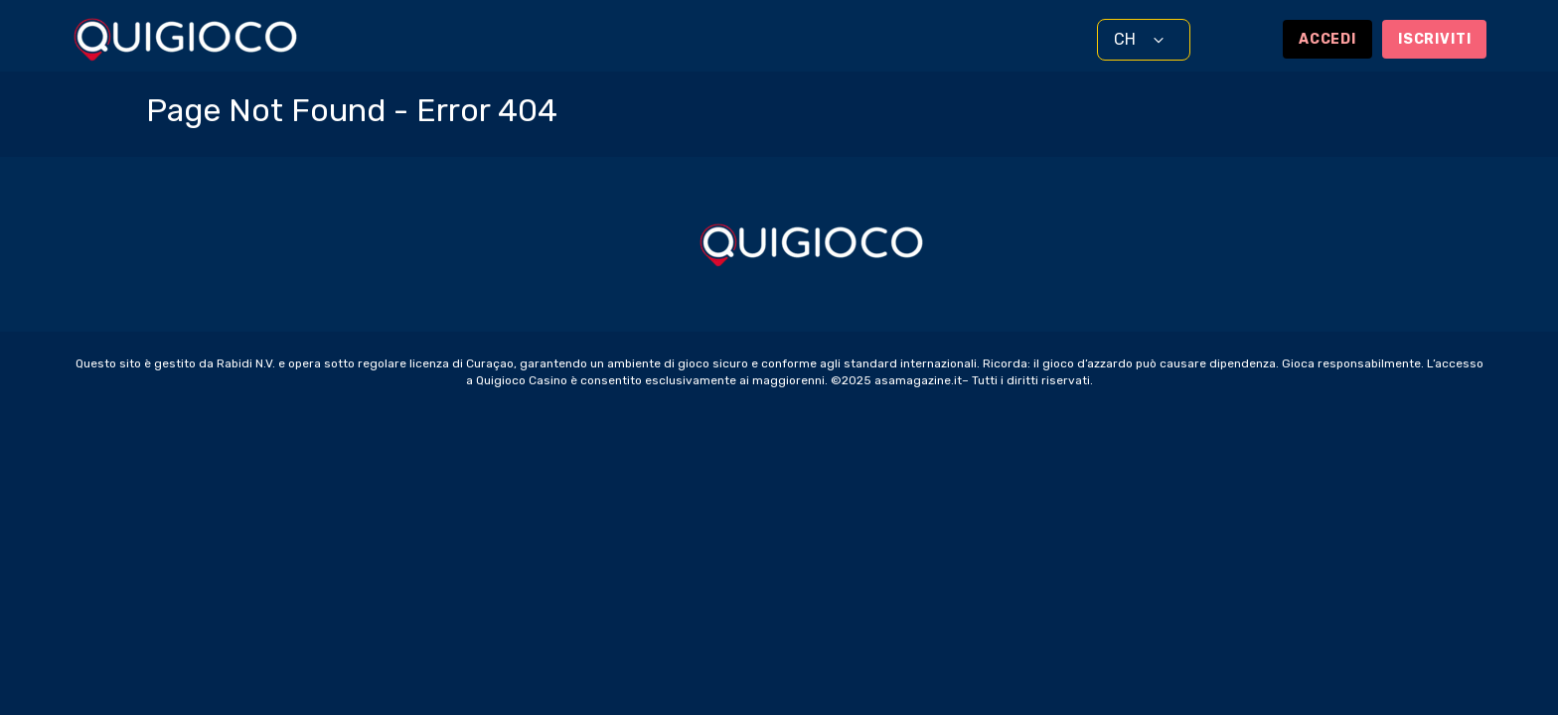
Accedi (1327, 39)
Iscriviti (1435, 39)
